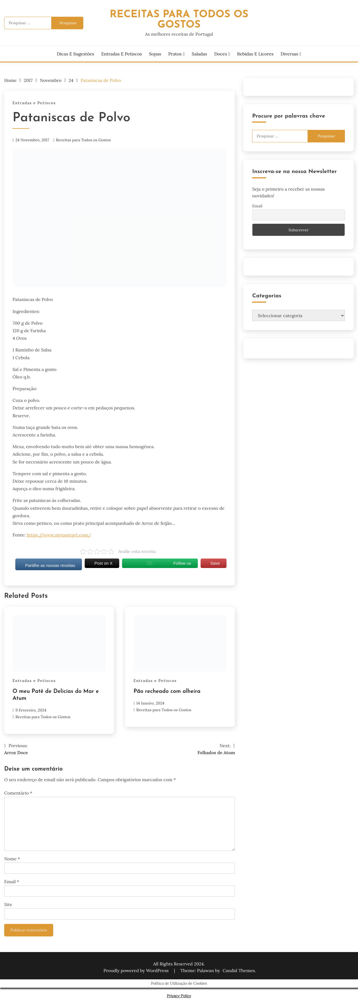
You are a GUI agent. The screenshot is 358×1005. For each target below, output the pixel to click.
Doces (220, 54)
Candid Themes (239, 970)
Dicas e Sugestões (75, 54)
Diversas (289, 54)
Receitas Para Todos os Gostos (179, 19)
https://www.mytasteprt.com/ (59, 535)
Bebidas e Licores (255, 54)
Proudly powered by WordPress (136, 970)
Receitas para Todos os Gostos (83, 139)
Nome (12, 858)
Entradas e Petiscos (121, 54)
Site (8, 904)
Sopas (155, 54)
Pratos (175, 54)
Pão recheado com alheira (166, 691)
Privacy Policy (179, 996)
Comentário (18, 793)
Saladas (199, 54)
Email (11, 881)
